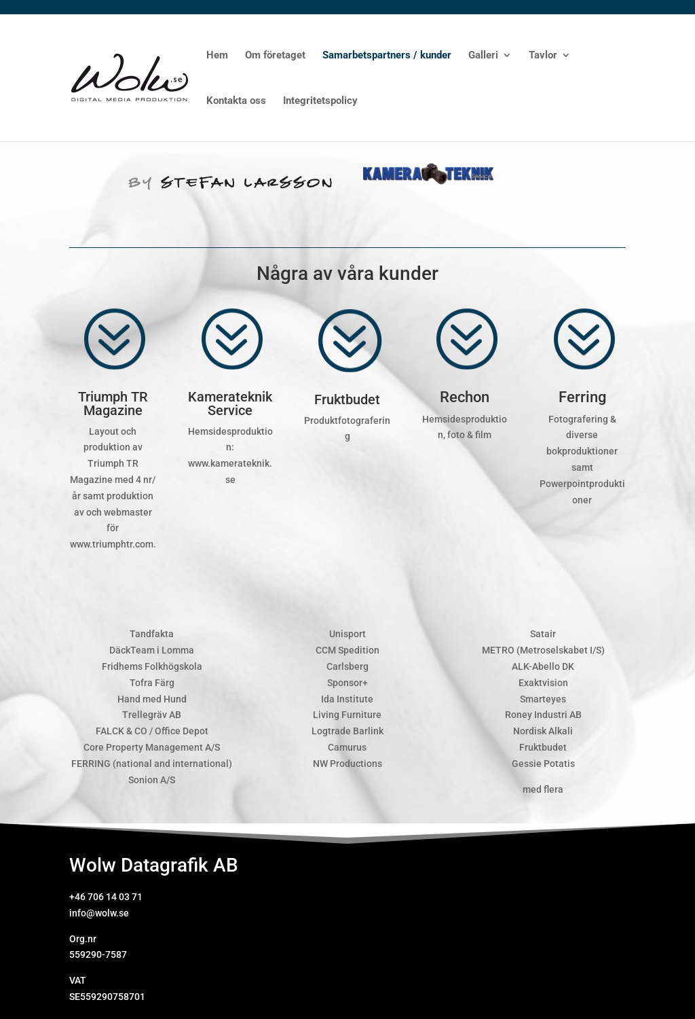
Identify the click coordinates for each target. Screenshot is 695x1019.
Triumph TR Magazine (113, 403)
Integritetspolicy (320, 101)
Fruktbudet (347, 399)
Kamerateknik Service (230, 403)
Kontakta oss (236, 101)
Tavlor (543, 55)
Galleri (483, 55)
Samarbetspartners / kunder (386, 55)
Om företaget (275, 55)
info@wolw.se (99, 913)
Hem (217, 55)
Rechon (464, 397)
